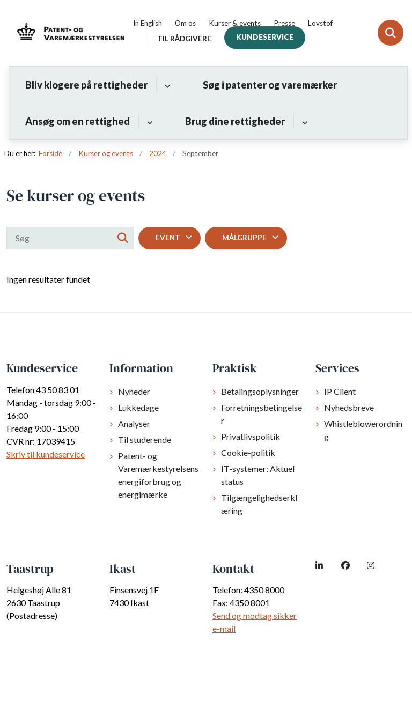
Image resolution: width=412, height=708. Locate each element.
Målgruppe (244, 237)
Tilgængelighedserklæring (259, 503)
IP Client (340, 391)
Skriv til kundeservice (45, 454)
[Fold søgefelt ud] (390, 33)
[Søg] (70, 238)
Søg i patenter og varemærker (270, 85)
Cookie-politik (248, 452)
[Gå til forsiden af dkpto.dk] (67, 33)
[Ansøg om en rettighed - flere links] (148, 121)
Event (168, 237)
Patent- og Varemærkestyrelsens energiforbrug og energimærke (158, 475)
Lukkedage (138, 407)
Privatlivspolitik (250, 436)
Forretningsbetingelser (261, 413)
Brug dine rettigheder (235, 121)
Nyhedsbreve (349, 407)
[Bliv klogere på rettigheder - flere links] (166, 84)
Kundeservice (264, 37)
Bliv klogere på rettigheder (86, 85)
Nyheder (134, 391)
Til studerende (144, 439)
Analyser (134, 423)
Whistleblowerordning (363, 429)
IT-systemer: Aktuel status (258, 474)
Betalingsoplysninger (260, 391)
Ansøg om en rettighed (77, 121)
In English (147, 23)
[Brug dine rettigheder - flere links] (303, 121)
